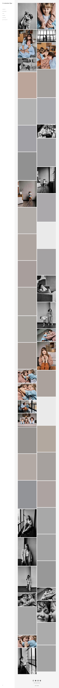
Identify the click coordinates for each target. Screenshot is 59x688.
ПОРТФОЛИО (4, 11)
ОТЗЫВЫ (3, 15)
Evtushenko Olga (7, 3)
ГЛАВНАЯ (3, 9)
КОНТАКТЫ (4, 17)
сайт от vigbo (37, 685)
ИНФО (3, 13)
